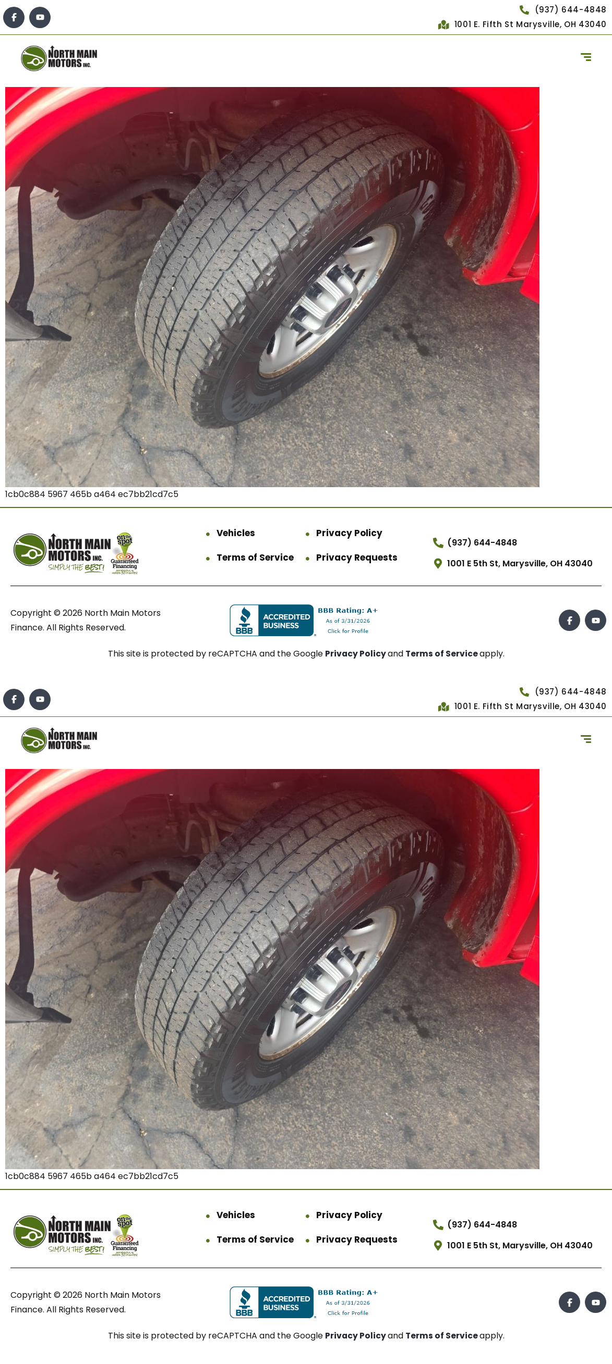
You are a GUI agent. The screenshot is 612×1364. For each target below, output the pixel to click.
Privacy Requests (357, 557)
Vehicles (236, 533)
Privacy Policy (349, 533)
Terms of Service (255, 557)
